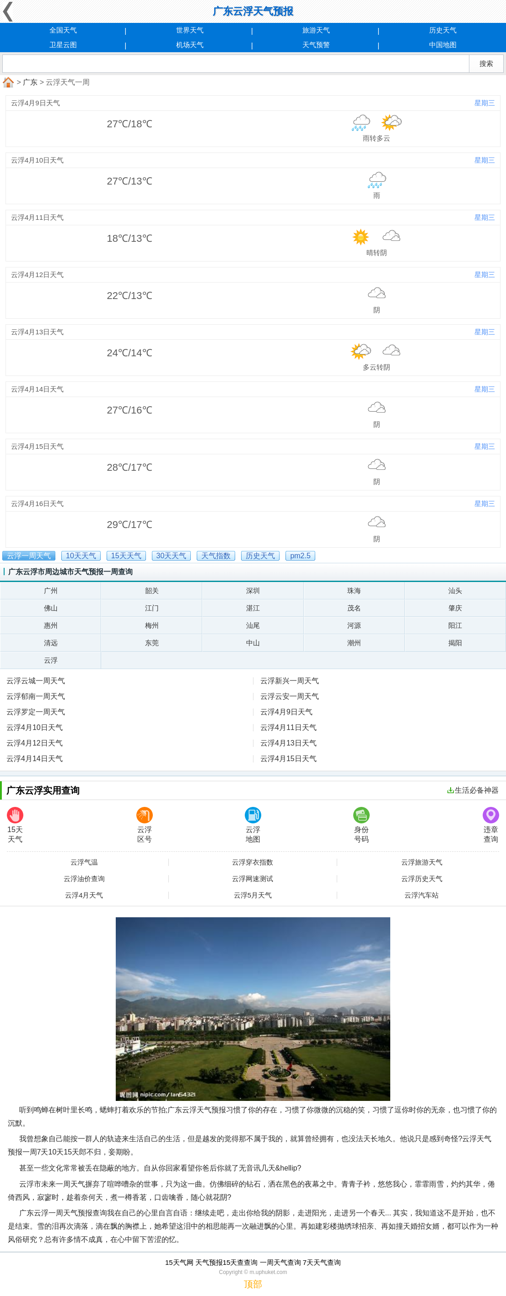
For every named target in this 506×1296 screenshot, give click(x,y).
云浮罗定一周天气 (35, 712)
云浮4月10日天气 (34, 727)
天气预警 (316, 45)
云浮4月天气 (84, 895)
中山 (253, 643)
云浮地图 (253, 825)
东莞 (152, 643)
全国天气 (63, 30)
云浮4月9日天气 (286, 712)
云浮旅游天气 (421, 862)
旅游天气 (316, 30)
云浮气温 (84, 862)
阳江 (455, 625)
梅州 (152, 625)
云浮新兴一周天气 (289, 681)
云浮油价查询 (84, 878)
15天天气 (15, 825)
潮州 (354, 643)
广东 (30, 82)
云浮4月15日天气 (288, 758)
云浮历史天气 (421, 878)
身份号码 (361, 825)
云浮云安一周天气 (289, 696)
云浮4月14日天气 (34, 758)
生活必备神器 (473, 790)
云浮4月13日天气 (288, 743)
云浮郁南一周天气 (35, 696)
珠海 (354, 590)
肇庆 (455, 608)
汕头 (455, 590)
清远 (51, 643)
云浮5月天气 (253, 895)
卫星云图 (63, 45)
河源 (354, 625)
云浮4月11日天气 (288, 727)
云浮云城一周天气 (35, 681)
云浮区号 (144, 825)
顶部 (253, 1284)
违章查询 (491, 825)
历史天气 (443, 30)
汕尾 (253, 625)
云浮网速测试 (252, 878)
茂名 (354, 608)
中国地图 (443, 45)
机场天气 (190, 45)
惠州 (51, 625)
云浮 (51, 660)
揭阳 (455, 643)
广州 (51, 590)
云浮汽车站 (421, 895)
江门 (152, 608)
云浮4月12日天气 (34, 743)
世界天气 (190, 30)
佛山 (51, 608)
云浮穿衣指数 (252, 862)
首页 (7, 82)
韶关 (152, 590)
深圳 (253, 590)
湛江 (253, 608)
